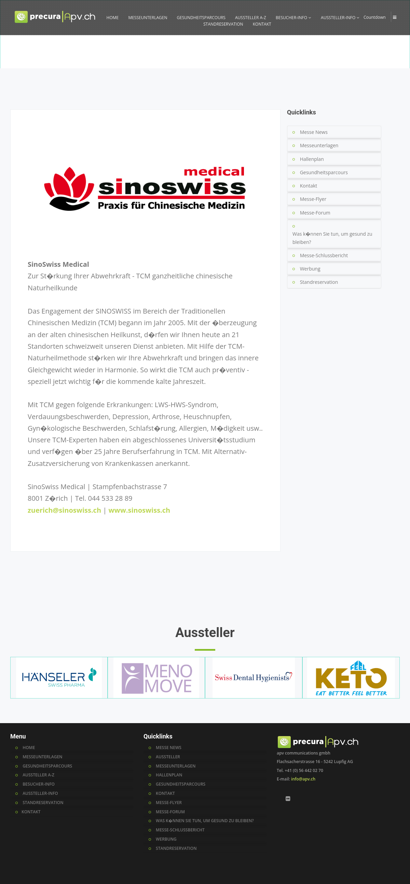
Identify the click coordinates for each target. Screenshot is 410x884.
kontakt (165, 793)
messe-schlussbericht (180, 830)
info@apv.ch (303, 779)
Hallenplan (312, 159)
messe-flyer (169, 802)
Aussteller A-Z (362, 64)
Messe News (314, 132)
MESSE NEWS (168, 747)
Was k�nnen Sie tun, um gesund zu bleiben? (332, 238)
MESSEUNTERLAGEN (147, 17)
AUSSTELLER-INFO (340, 17)
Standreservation (319, 282)
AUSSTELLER (168, 757)
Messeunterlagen (319, 145)
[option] (205, 51)
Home (338, 64)
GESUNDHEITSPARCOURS (201, 17)
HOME (113, 17)
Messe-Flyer (313, 199)
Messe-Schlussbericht (324, 255)
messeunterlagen (175, 766)
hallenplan (169, 775)
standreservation (176, 848)
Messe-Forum (315, 212)
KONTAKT (262, 24)
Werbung (310, 268)
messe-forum (170, 812)
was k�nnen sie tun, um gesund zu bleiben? (205, 820)
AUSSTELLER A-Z (250, 17)
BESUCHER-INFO (293, 17)
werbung (166, 839)
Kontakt (308, 185)
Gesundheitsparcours (324, 172)
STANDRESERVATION (223, 24)
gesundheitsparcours (180, 784)
